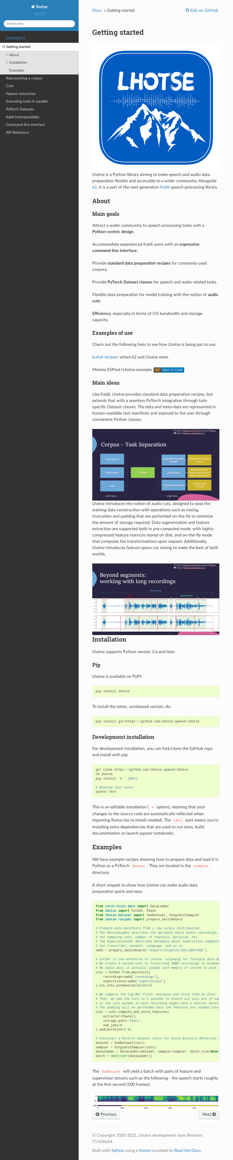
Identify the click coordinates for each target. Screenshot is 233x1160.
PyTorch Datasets (20, 109)
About (12, 55)
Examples (16, 70)
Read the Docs (187, 1150)
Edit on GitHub (203, 10)
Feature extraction (21, 94)
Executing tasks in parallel (26, 101)
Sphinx (117, 1150)
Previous (106, 1114)
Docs (97, 10)
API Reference (17, 133)
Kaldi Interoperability (22, 117)
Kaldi (165, 187)
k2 (94, 187)
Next (209, 1114)
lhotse (41, 7)
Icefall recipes (104, 357)
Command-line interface (25, 125)
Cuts (9, 86)
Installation (16, 62)
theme (144, 1150)
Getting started (16, 47)
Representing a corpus (24, 78)
